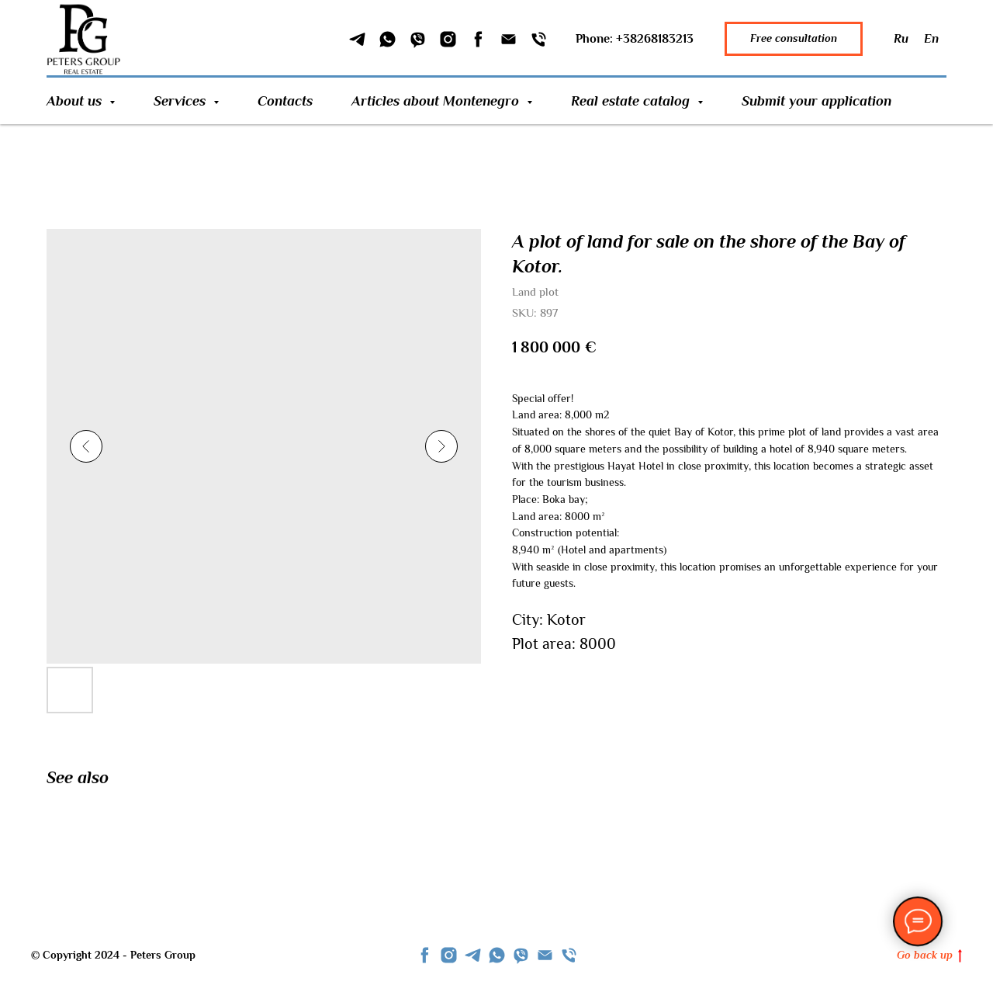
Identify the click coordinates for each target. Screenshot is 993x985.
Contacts (285, 101)
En (931, 39)
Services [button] (181, 101)
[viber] (521, 955)
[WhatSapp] (387, 39)
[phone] (569, 955)
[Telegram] (357, 39)
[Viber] (417, 39)
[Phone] (538, 39)
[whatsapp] (497, 955)
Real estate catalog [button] (632, 101)
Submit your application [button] (816, 101)
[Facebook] (478, 39)
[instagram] (448, 955)
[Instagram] (448, 39)
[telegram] (473, 955)
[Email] (508, 39)
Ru (901, 39)
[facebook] (424, 955)
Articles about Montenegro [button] (437, 101)
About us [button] (76, 101)
